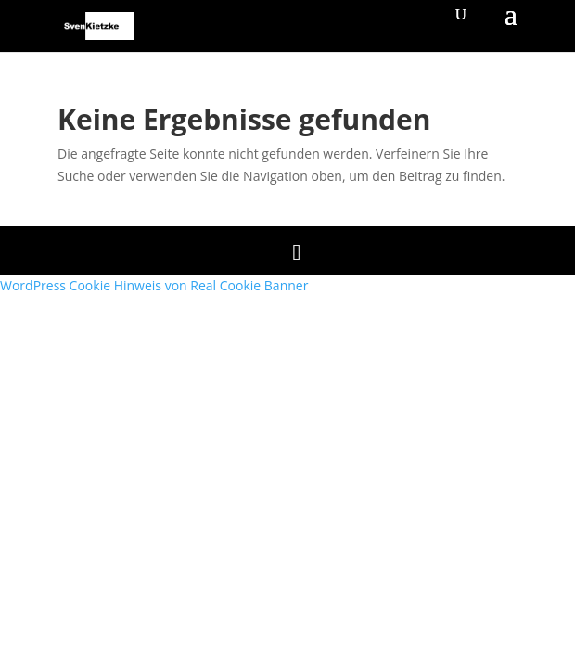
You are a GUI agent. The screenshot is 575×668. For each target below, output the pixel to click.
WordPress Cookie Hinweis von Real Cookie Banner (154, 285)
